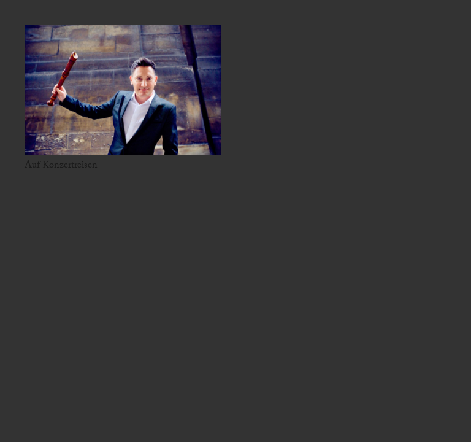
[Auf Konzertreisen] (123, 90)
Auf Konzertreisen (61, 166)
